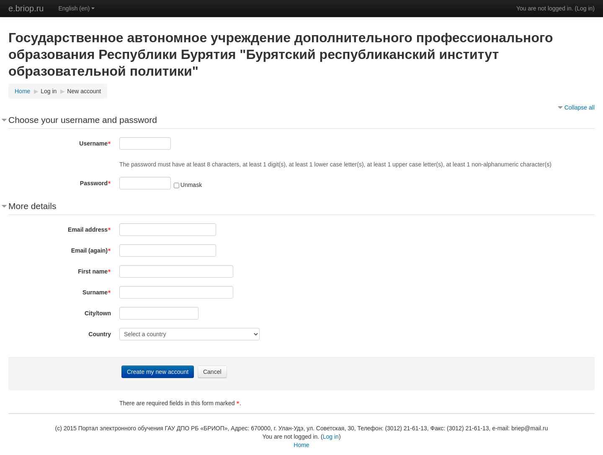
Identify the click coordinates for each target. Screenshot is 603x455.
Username (95, 143)
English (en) (77, 8)
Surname (96, 292)
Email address (89, 229)
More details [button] (32, 206)
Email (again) (91, 250)
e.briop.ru (26, 8)
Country (99, 334)
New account (84, 91)
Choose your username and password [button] (82, 120)
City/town (98, 313)
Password (95, 183)
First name (94, 271)
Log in (585, 8)
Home (22, 91)
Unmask (191, 184)
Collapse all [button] (579, 107)
